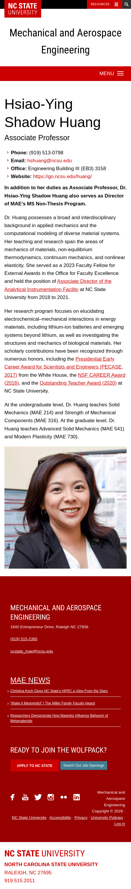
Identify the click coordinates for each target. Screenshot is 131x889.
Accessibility (60, 817)
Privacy (80, 817)
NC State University (29, 817)
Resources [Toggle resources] (100, 4)
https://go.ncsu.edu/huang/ (62, 176)
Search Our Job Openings (83, 765)
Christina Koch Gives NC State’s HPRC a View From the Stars (59, 691)
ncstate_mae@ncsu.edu (31, 651)
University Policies (107, 817)
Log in (119, 824)
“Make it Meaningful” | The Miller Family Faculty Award (52, 703)
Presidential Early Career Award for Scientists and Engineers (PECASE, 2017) (63, 367)
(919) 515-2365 (23, 639)
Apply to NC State (34, 766)
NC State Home (27, 4)
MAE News (30, 680)
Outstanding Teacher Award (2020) (78, 383)
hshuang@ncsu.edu (49, 160)
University (44, 853)
